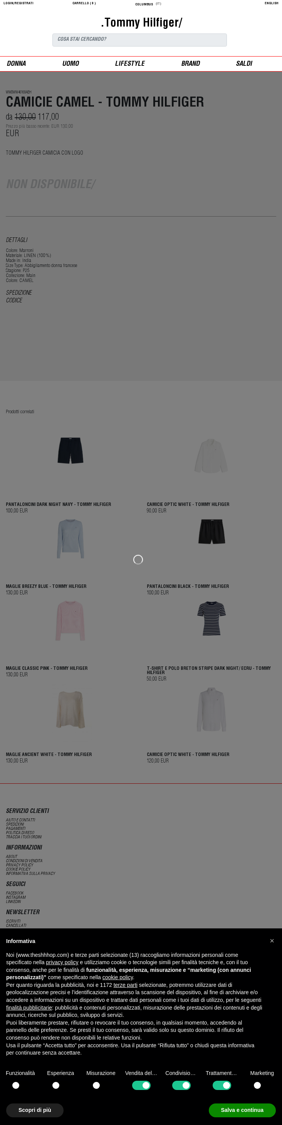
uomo (70, 64)
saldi (244, 64)
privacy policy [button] (62, 962)
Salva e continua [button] (242, 1110)
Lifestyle (129, 64)
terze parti (126, 985)
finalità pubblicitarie (29, 1008)
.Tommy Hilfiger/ (141, 24)
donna (16, 64)
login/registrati (18, 3)
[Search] (139, 40)
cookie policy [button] (117, 977)
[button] (272, 941)
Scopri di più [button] (34, 1110)
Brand (190, 64)
